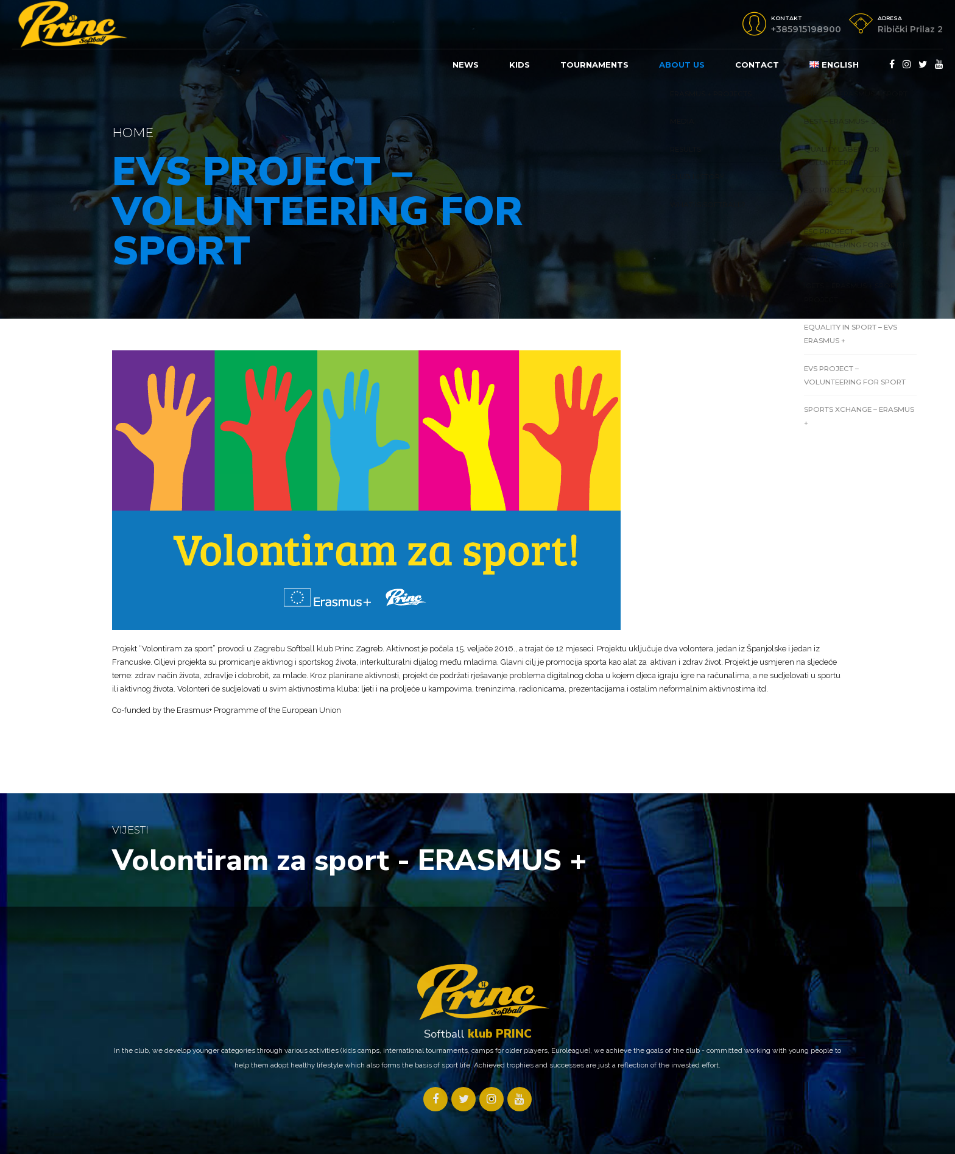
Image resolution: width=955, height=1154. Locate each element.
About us (682, 64)
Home (132, 132)
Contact (757, 64)
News (466, 64)
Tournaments (594, 64)
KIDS (519, 64)
